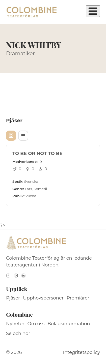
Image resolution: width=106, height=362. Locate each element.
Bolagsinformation (68, 323)
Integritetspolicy (81, 352)
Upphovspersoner (43, 298)
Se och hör (18, 333)
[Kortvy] (11, 136)
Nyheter (15, 323)
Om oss (36, 323)
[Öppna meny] (93, 11)
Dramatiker (20, 53)
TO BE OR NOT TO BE (37, 153)
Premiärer (78, 298)
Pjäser (13, 298)
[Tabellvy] (23, 136)
